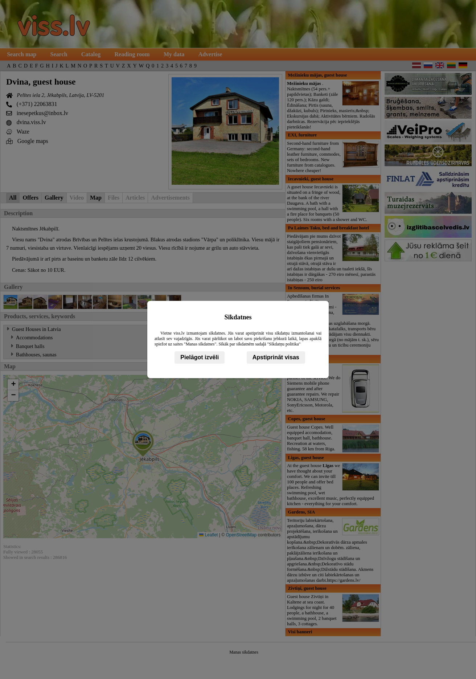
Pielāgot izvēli (199, 357)
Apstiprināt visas (276, 357)
